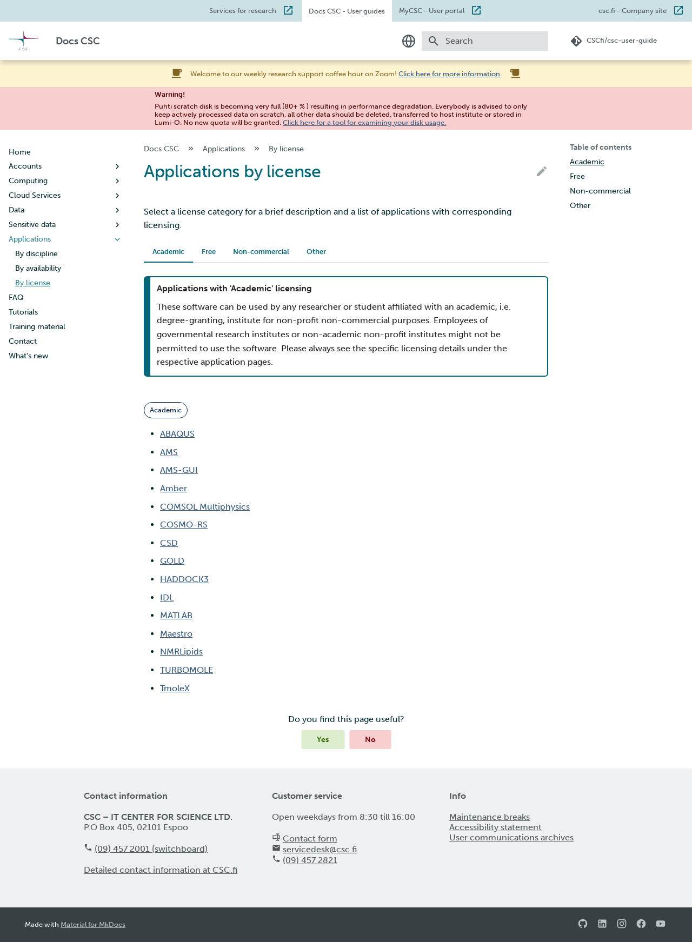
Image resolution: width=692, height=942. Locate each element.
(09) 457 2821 (310, 860)
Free (209, 252)
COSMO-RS (184, 524)
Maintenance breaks (489, 817)
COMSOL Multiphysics (205, 507)
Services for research (242, 10)
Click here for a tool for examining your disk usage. (364, 122)
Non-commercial (261, 252)
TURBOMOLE (186, 670)
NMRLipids (181, 651)
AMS (169, 452)
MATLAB (176, 615)
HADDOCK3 (184, 579)
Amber (173, 488)
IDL (167, 597)
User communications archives (511, 837)
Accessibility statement (495, 827)
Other (316, 252)
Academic (168, 252)
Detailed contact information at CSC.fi (160, 870)
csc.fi (632, 10)
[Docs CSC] (23, 41)
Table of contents (600, 147)
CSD (169, 543)
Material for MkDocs (93, 924)
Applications (232, 148)
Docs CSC (347, 11)
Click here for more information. (450, 74)
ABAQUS (177, 434)
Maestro (176, 634)
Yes (323, 739)
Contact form (310, 838)
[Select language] (409, 41)
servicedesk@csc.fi (320, 849)
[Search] (485, 41)
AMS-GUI (179, 470)
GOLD (172, 561)
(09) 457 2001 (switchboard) (151, 849)
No (370, 739)
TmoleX (175, 688)
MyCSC (431, 10)
